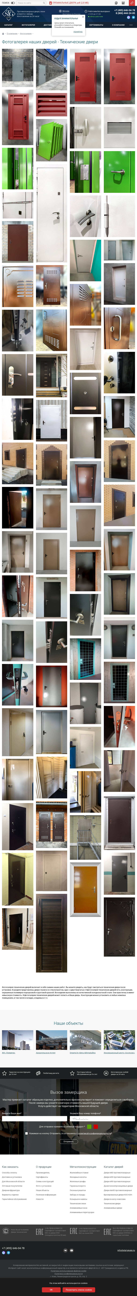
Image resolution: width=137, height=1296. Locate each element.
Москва (65, 11)
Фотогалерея (28, 25)
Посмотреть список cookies (79, 1290)
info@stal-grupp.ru (126, 1250)
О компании (118, 25)
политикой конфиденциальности (94, 1133)
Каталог (8, 25)
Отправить (69, 1141)
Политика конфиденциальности (68, 1274)
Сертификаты (96, 25)
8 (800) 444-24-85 (125, 13)
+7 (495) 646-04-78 (124, 10)
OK (51, 1290)
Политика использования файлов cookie (68, 1271)
